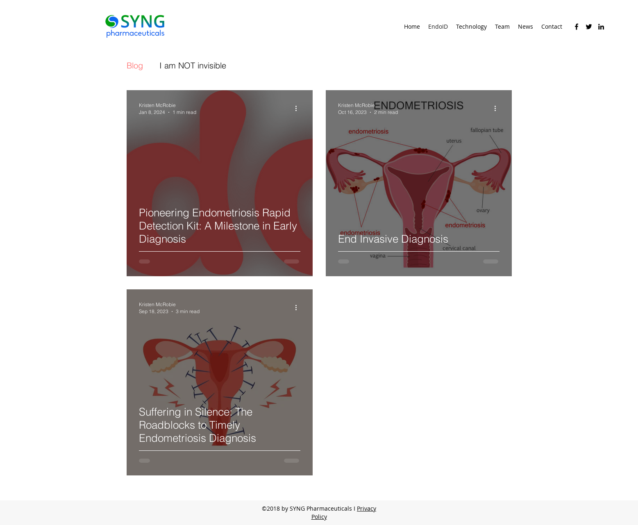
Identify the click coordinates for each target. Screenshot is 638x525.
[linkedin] (601, 27)
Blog (135, 65)
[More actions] (299, 108)
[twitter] (589, 27)
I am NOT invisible (192, 65)
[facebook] (576, 27)
